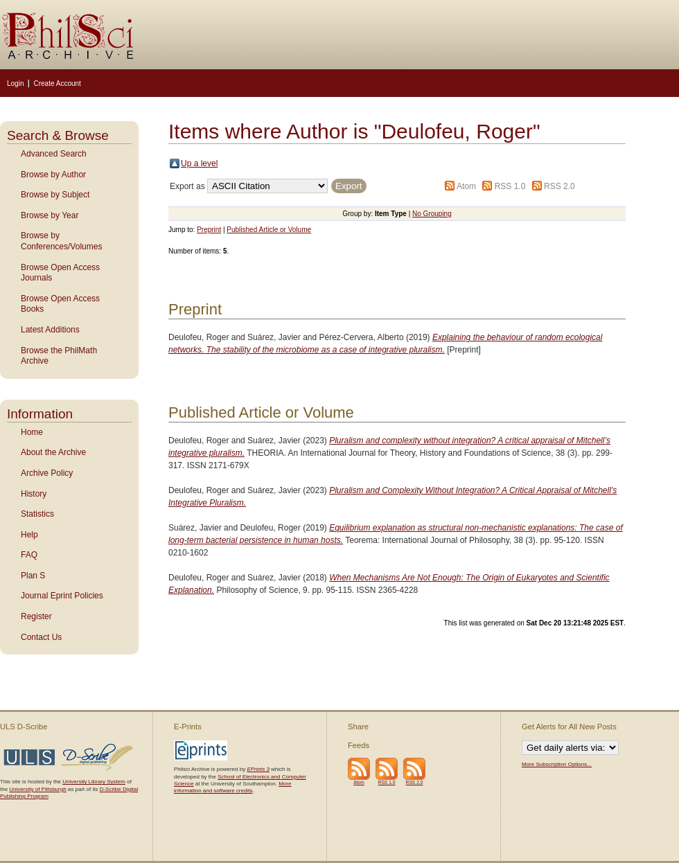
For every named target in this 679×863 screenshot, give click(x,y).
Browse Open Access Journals (60, 273)
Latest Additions (50, 330)
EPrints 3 (258, 769)
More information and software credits (232, 787)
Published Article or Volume (269, 229)
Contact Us (41, 637)
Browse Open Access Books (60, 304)
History (33, 494)
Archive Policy (47, 473)
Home (32, 432)
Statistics (37, 514)
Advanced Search (54, 154)
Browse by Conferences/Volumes (61, 241)
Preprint (209, 229)
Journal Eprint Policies (62, 595)
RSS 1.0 (510, 186)
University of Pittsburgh (37, 789)
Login (15, 83)
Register (36, 616)
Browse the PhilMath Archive (59, 356)
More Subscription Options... (557, 764)
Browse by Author (53, 174)
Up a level (199, 163)
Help (29, 535)
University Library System (93, 782)
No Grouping (432, 213)
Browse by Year (49, 215)
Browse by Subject (55, 194)
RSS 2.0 (559, 186)
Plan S (33, 575)
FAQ (29, 555)
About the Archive (53, 452)
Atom (466, 186)
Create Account (56, 83)
